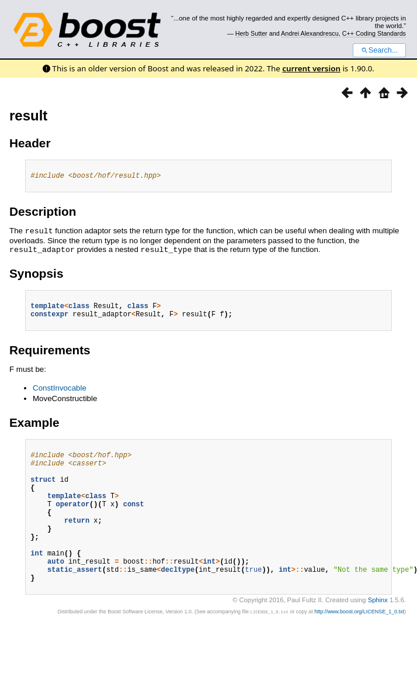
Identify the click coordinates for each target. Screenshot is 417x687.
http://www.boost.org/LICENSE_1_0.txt (359, 644)
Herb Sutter (251, 33)
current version (311, 68)
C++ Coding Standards (374, 33)
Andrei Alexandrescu (310, 33)
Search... (379, 50)
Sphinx (378, 632)
